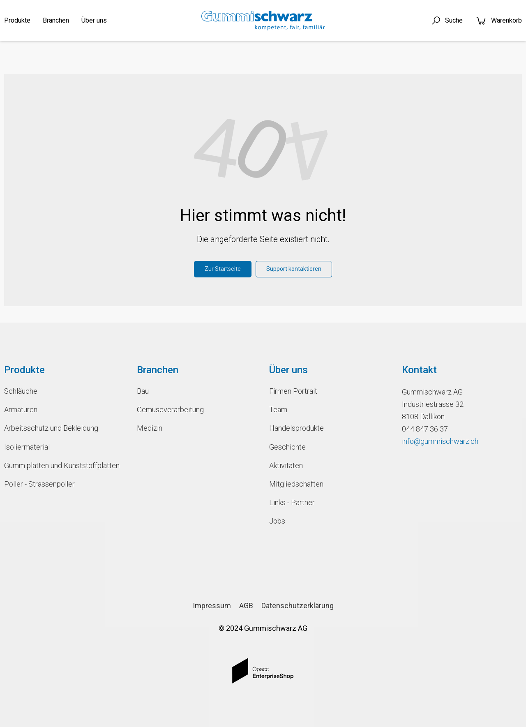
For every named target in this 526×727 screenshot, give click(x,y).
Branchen (56, 20)
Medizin (149, 428)
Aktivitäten (286, 465)
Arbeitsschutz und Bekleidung (51, 428)
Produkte (17, 20)
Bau (143, 391)
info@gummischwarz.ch (440, 441)
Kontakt (419, 370)
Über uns (94, 20)
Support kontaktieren (293, 268)
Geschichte (287, 447)
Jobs (277, 521)
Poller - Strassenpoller (39, 484)
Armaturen (20, 409)
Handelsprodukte (296, 428)
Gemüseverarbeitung (170, 409)
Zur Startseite (223, 268)
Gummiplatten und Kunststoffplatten (62, 465)
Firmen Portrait (293, 391)
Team (278, 409)
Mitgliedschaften (296, 484)
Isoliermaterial (27, 447)
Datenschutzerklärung (297, 605)
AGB (246, 605)
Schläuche (20, 391)
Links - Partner (292, 502)
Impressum (212, 605)
